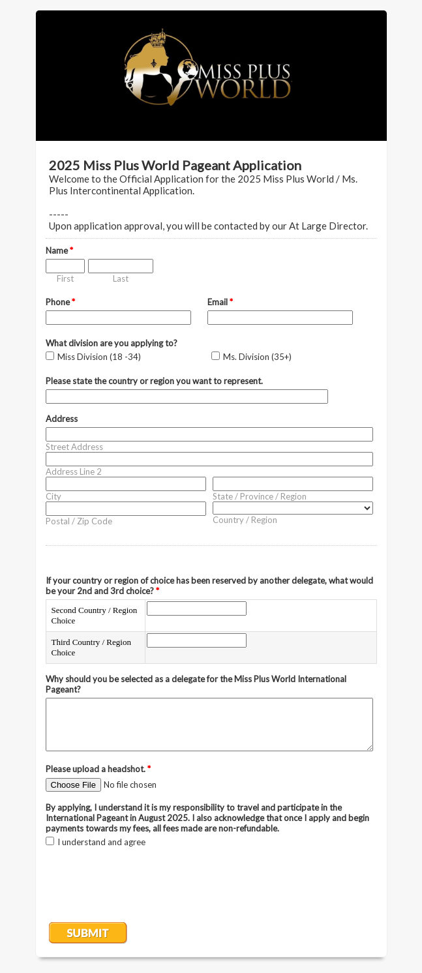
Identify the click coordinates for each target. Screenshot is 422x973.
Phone (60, 302)
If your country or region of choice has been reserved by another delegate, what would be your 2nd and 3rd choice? (209, 585)
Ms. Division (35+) (257, 357)
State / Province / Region (260, 496)
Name (59, 250)
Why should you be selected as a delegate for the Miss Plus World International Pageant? (196, 684)
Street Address (74, 447)
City (53, 496)
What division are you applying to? (111, 343)
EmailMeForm (211, 75)
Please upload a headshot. (98, 769)
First (65, 278)
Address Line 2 (74, 471)
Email (220, 302)
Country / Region (245, 520)
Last (120, 278)
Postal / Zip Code (79, 521)
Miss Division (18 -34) (99, 357)
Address (62, 418)
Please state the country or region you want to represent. (154, 381)
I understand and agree (101, 842)
